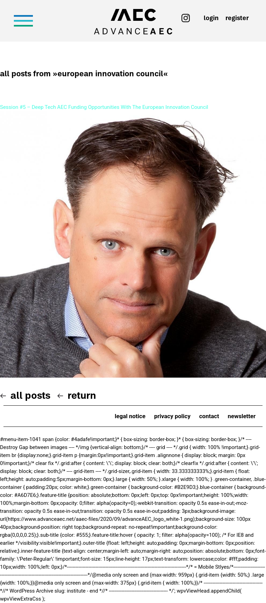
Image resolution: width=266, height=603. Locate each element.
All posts (30, 395)
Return (82, 395)
